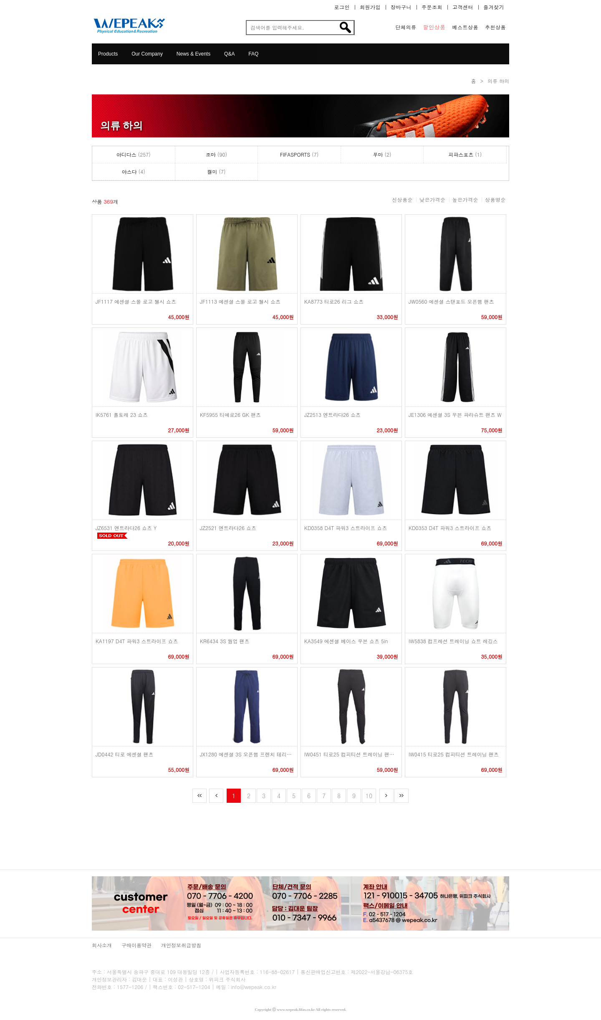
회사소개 (102, 945)
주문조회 (432, 7)
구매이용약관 (136, 945)
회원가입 (370, 7)
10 (369, 796)
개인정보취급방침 (181, 945)
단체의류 (406, 27)
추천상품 (495, 27)
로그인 (342, 7)
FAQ (253, 54)
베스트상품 (465, 27)
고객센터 (462, 7)
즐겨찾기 (493, 7)
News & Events (193, 54)
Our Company (147, 54)
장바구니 (401, 7)
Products (108, 54)
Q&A (229, 54)
